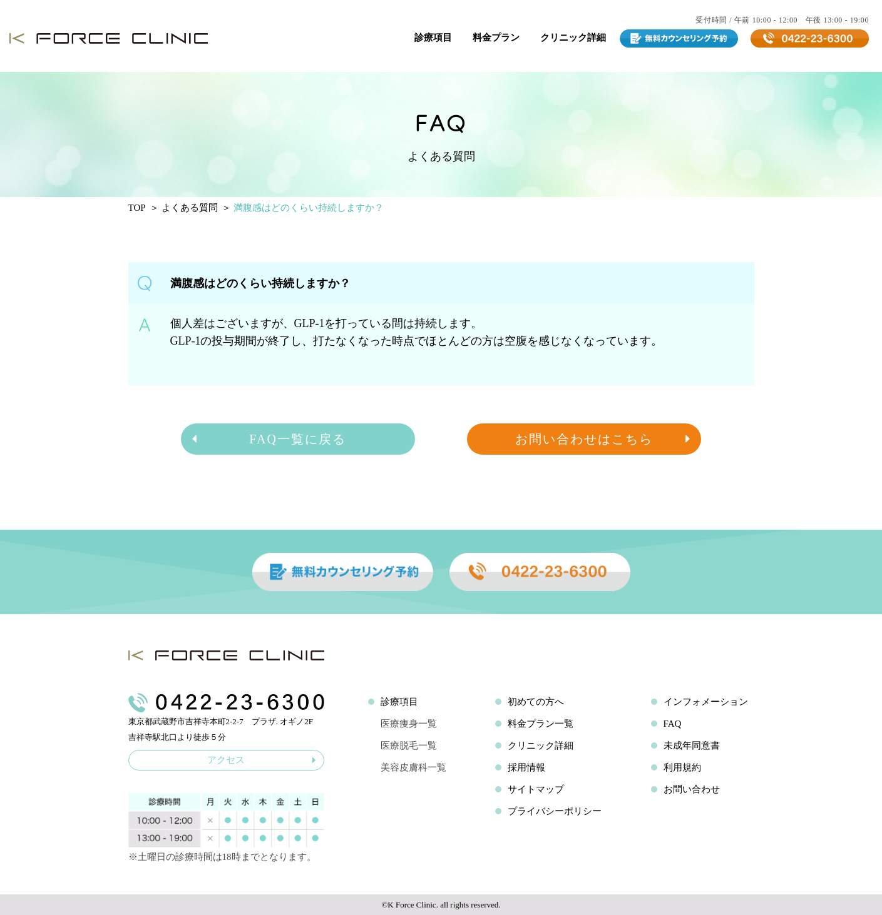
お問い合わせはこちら (603, 439)
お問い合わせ (692, 789)
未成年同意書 (692, 746)
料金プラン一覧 (540, 724)
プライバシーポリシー (555, 811)
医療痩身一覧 (409, 724)
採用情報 (526, 767)
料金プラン (496, 38)
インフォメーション (706, 702)
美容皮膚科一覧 (413, 767)
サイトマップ (536, 789)
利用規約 (682, 767)
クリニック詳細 (573, 38)
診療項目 (433, 38)
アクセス (261, 760)
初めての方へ (536, 702)
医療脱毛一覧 (409, 746)
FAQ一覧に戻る (268, 439)
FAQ (673, 724)
